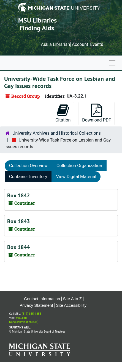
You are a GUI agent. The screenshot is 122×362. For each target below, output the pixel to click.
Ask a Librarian (55, 44)
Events (96, 44)
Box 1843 (18, 221)
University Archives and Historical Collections (56, 133)
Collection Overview (28, 165)
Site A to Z (72, 298)
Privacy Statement (36, 305)
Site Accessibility (71, 305)
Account (80, 44)
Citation (63, 113)
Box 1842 (18, 195)
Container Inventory (28, 176)
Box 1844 (18, 247)
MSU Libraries (37, 20)
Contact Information (42, 298)
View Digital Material (76, 176)
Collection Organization (79, 165)
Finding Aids (37, 28)
